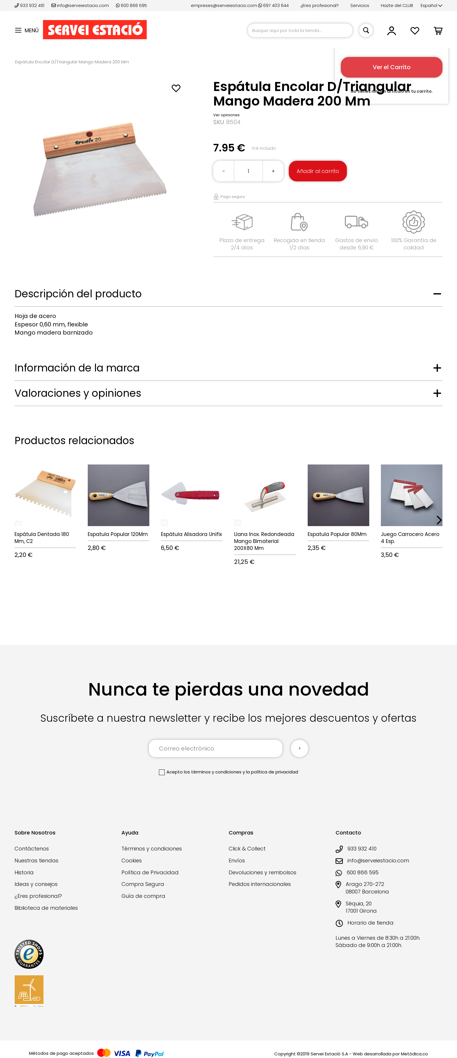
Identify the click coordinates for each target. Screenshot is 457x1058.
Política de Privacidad (150, 872)
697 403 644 (273, 5)
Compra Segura (142, 884)
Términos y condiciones (151, 848)
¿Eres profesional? (319, 5)
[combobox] (300, 30)
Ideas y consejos (36, 884)
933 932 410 (30, 5)
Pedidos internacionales (260, 884)
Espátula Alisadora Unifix (191, 534)
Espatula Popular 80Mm (337, 534)
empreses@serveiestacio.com (224, 5)
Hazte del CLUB (397, 5)
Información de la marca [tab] (77, 368)
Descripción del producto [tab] (78, 294)
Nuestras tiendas (36, 860)
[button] (431, 5)
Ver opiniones (226, 115)
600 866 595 (131, 5)
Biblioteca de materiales (46, 908)
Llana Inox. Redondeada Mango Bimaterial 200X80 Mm (264, 541)
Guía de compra (143, 896)
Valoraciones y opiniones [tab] (78, 393)
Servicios (359, 5)
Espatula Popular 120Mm (118, 534)
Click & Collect (247, 848)
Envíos (237, 860)
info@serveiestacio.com (80, 5)
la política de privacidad (272, 772)
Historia (24, 872)
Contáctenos (32, 848)
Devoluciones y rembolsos (262, 872)
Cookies (131, 860)
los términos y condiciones (212, 772)
